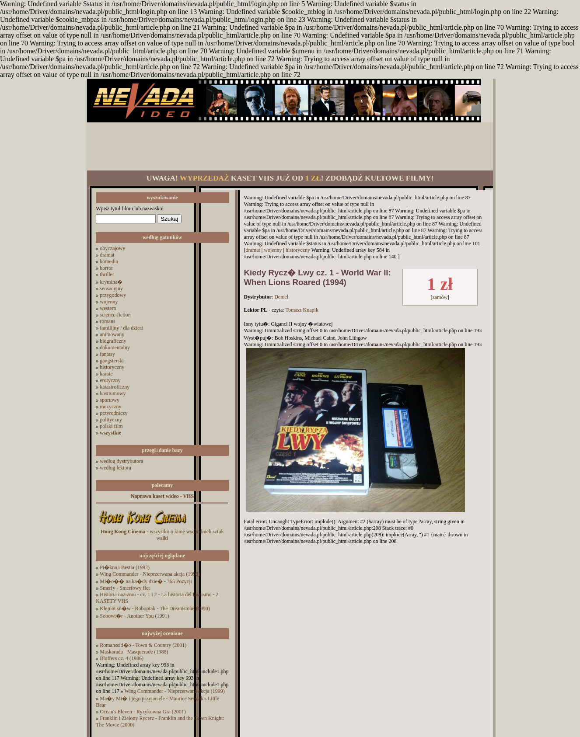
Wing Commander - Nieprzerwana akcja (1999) (150, 574)
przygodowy (113, 295)
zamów (439, 297)
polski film (111, 426)
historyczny (112, 367)
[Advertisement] (290, 146)
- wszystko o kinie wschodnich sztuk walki (162, 534)
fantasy (107, 354)
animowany (112, 334)
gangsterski (112, 361)
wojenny (109, 302)
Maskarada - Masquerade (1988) (134, 652)
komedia (109, 261)
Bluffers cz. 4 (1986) (121, 658)
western (108, 308)
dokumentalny (115, 347)
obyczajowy (112, 248)
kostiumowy (113, 393)
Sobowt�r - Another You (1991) (134, 616)
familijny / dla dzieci (121, 328)
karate (106, 374)
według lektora (115, 468)
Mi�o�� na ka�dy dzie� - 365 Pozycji (146, 581)
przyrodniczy (113, 413)
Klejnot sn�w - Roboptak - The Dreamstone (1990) (155, 608)
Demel (281, 297)
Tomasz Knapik (301, 310)
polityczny (111, 420)
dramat (107, 255)
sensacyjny (111, 288)
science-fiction (115, 315)
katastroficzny (114, 387)
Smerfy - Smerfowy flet (125, 588)
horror (106, 268)
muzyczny (110, 406)
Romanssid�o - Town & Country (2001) (143, 645)
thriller (107, 274)
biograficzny (113, 341)
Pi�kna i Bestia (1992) (125, 567)
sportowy (109, 400)
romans (107, 321)
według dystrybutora (121, 461)
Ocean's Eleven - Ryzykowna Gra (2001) (143, 712)
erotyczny (110, 380)
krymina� (111, 282)
